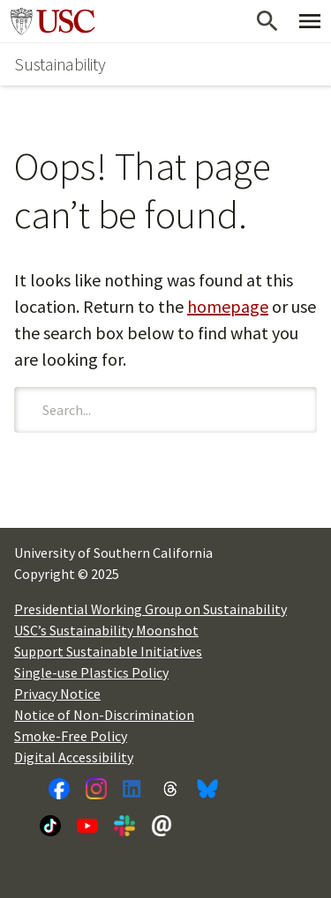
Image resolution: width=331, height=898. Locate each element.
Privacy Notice (57, 693)
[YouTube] (87, 826)
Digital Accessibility (73, 757)
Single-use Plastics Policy (91, 672)
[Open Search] (267, 21)
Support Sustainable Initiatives (108, 651)
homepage (227, 306)
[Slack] (124, 826)
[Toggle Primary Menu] (310, 21)
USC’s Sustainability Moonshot (106, 630)
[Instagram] (96, 789)
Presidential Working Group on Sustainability (150, 609)
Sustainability (60, 64)
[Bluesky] (207, 789)
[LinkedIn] (133, 789)
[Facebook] (59, 789)
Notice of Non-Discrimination (104, 715)
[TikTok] (50, 826)
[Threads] (170, 789)
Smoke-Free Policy (70, 736)
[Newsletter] (161, 826)
